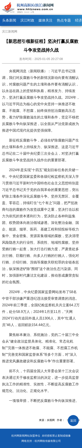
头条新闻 (9, 20)
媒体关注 (45, 20)
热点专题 (64, 20)
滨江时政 (27, 20)
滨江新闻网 (9, 31)
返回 (73, 420)
